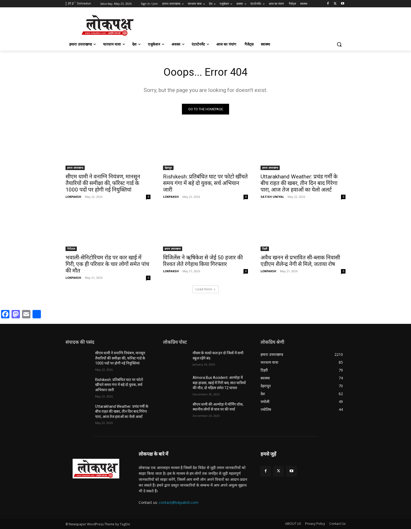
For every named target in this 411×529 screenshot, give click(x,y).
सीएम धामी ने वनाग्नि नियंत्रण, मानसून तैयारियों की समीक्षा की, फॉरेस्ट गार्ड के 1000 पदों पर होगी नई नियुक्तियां (103, 183)
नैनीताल (71, 248)
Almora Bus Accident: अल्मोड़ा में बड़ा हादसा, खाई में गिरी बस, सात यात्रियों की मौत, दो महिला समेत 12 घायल (219, 382)
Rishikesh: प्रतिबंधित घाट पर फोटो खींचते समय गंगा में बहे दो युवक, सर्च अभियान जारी (205, 183)
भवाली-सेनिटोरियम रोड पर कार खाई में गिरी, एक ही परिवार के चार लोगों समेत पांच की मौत (107, 264)
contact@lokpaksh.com (178, 502)
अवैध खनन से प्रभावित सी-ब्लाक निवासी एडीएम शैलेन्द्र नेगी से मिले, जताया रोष (300, 260)
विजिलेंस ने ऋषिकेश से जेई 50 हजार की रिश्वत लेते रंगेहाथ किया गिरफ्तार (203, 260)
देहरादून (168, 168)
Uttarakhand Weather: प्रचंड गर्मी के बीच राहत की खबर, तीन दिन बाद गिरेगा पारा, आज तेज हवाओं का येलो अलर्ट (299, 183)
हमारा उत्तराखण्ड (75, 168)
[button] (339, 44)
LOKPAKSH (73, 197)
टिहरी (264, 248)
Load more (206, 289)
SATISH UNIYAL (272, 197)
